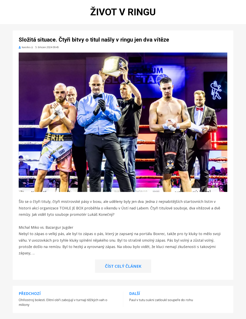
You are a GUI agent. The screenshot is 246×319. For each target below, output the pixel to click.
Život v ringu (123, 12)
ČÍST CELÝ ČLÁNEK (123, 266)
